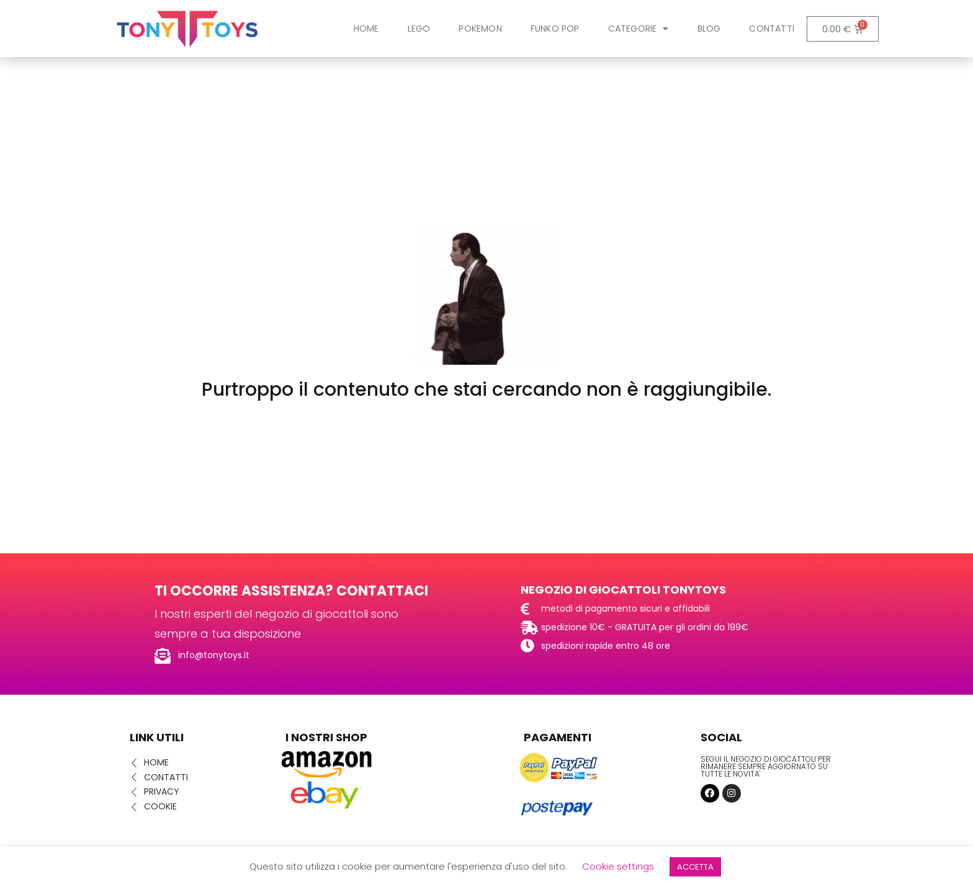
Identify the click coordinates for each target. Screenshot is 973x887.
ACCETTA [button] (695, 867)
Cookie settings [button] (618, 866)
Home (366, 28)
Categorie (638, 28)
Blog (709, 28)
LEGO (419, 28)
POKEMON (480, 28)
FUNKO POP (555, 28)
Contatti (771, 28)
